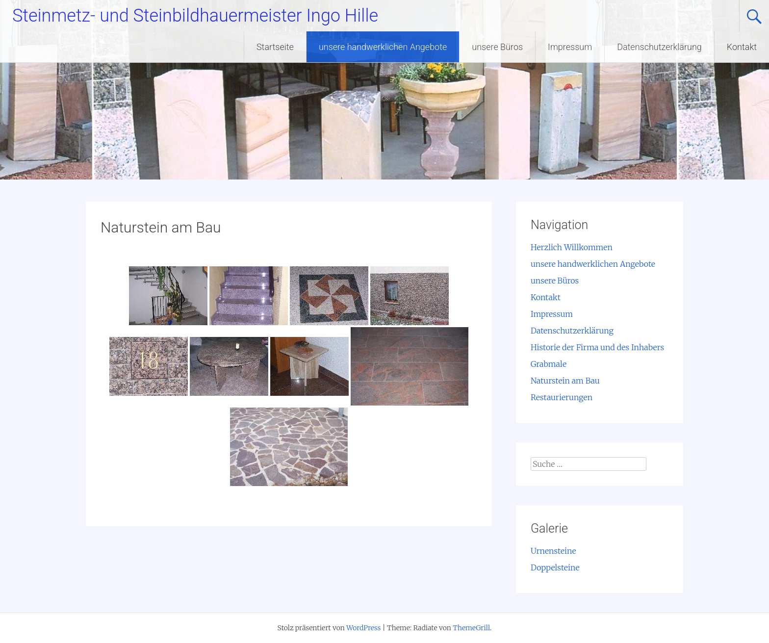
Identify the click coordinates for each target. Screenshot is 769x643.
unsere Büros (497, 47)
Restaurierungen (561, 397)
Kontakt (742, 47)
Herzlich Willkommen (572, 247)
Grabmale (548, 364)
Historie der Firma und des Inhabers (597, 347)
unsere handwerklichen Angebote (383, 47)
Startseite (275, 47)
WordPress (363, 627)
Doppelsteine (555, 567)
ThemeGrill (471, 627)
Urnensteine (553, 551)
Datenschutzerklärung (659, 47)
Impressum (570, 47)
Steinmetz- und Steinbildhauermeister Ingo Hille (195, 15)
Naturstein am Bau (565, 381)
